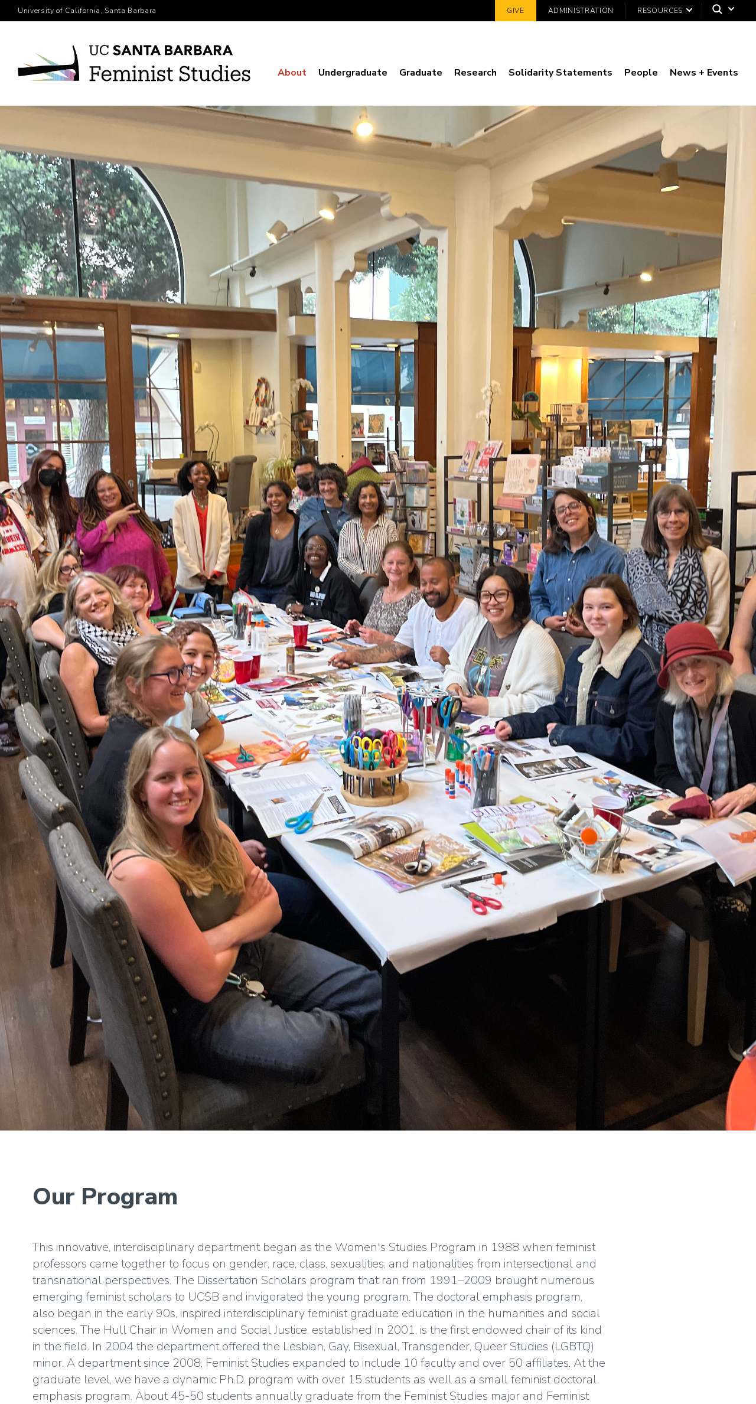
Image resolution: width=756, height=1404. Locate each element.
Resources (660, 10)
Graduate (420, 72)
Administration (581, 10)
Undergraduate (352, 72)
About (292, 72)
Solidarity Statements (560, 72)
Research (475, 72)
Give (515, 10)
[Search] (720, 11)
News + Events (704, 72)
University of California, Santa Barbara (87, 10)
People (641, 72)
